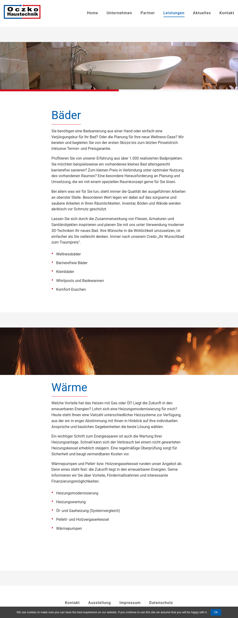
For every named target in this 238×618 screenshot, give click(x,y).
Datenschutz (161, 602)
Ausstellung (99, 602)
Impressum (130, 602)
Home (92, 13)
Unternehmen (119, 13)
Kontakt (226, 13)
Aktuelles (202, 13)
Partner (148, 13)
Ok (216, 612)
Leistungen (174, 13)
